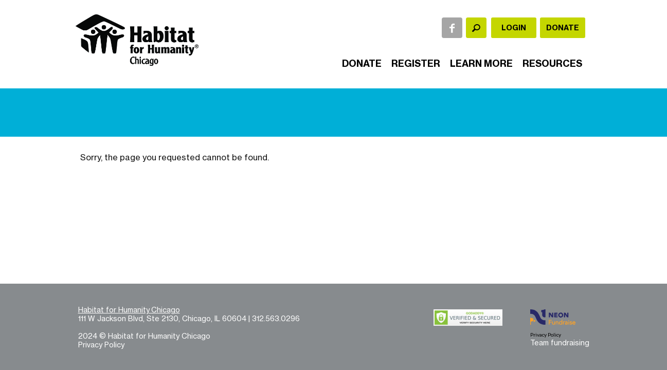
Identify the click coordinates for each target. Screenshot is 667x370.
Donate (562, 27)
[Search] (476, 27)
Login (513, 27)
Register (415, 63)
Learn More (481, 63)
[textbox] (476, 27)
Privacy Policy (101, 344)
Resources (552, 63)
